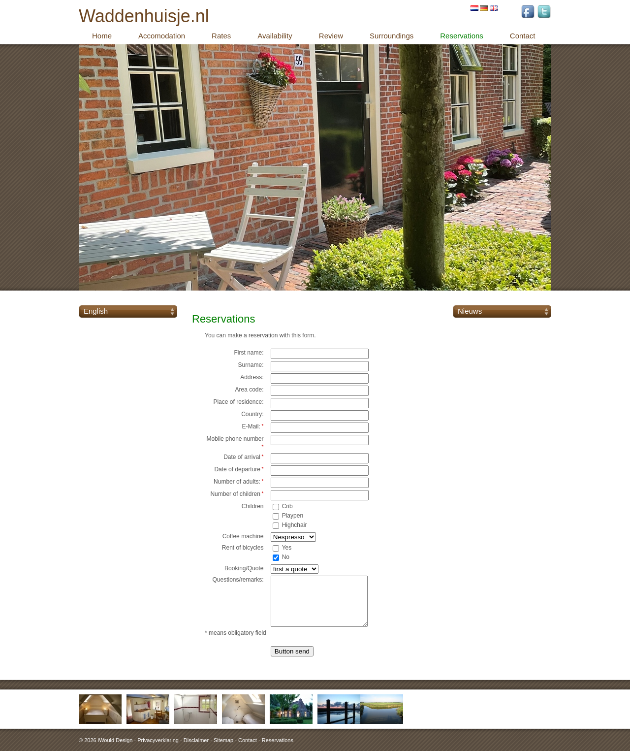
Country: (252, 414)
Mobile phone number (234, 442)
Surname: (250, 364)
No (285, 557)
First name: (248, 352)
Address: (251, 377)
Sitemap (223, 740)
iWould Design (115, 740)
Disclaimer (196, 740)
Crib (287, 506)
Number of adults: (238, 481)
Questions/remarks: (237, 579)
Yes (287, 547)
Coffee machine (243, 536)
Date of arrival (243, 457)
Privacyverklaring (158, 740)
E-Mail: (252, 426)
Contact (247, 740)
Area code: (249, 389)
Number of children (236, 493)
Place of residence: (238, 401)
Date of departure (238, 469)
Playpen (292, 515)
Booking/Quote (243, 568)
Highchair (294, 525)
